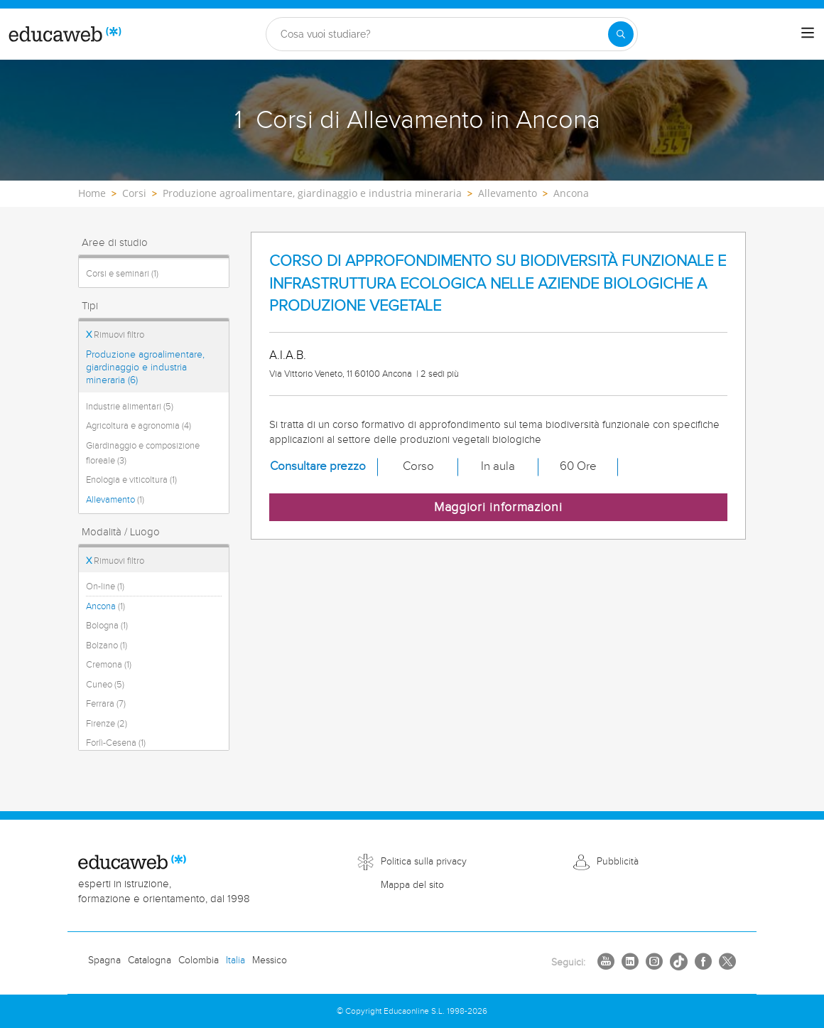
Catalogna (149, 960)
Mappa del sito (412, 885)
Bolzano (106, 645)
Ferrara (106, 704)
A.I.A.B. (287, 355)
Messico (269, 960)
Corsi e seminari (122, 273)
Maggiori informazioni (498, 507)
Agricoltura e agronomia (138, 426)
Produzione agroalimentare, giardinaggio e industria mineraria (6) (145, 367)
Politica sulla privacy (424, 861)
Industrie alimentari (129, 406)
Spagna (104, 960)
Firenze (106, 723)
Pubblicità (618, 861)
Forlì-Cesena (116, 743)
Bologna (107, 625)
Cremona (108, 664)
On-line (105, 586)
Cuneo (105, 684)
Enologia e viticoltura (131, 480)
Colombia (198, 960)
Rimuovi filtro (115, 335)
